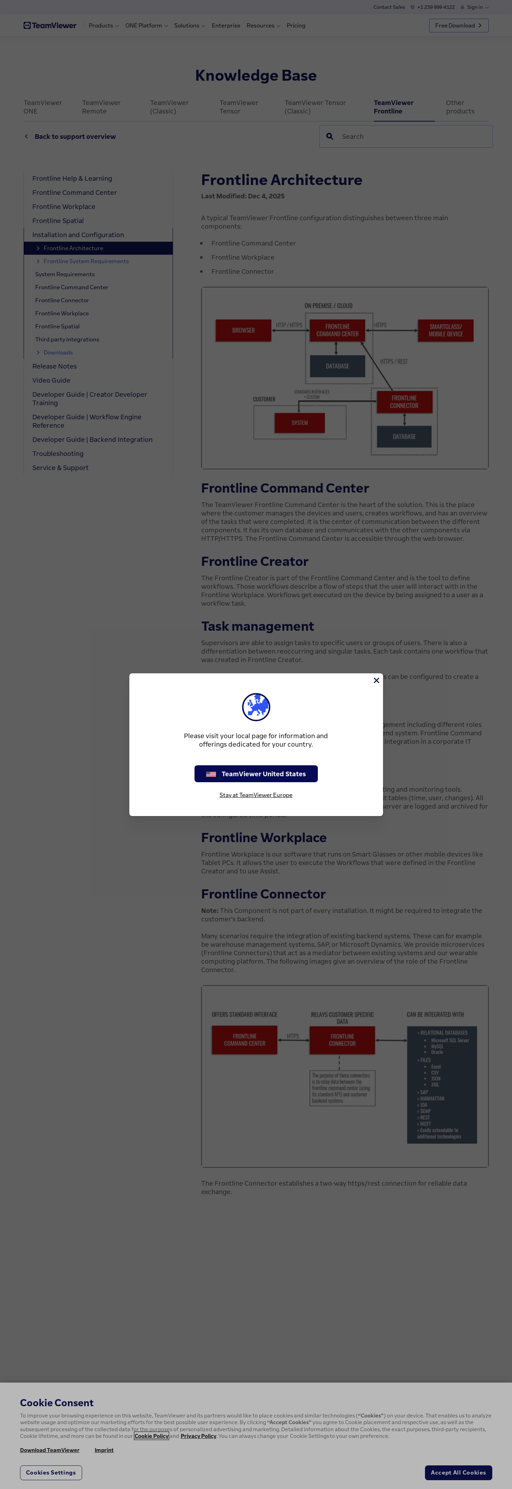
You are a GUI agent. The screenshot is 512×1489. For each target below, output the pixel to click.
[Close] (376, 680)
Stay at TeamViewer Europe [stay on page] (256, 795)
